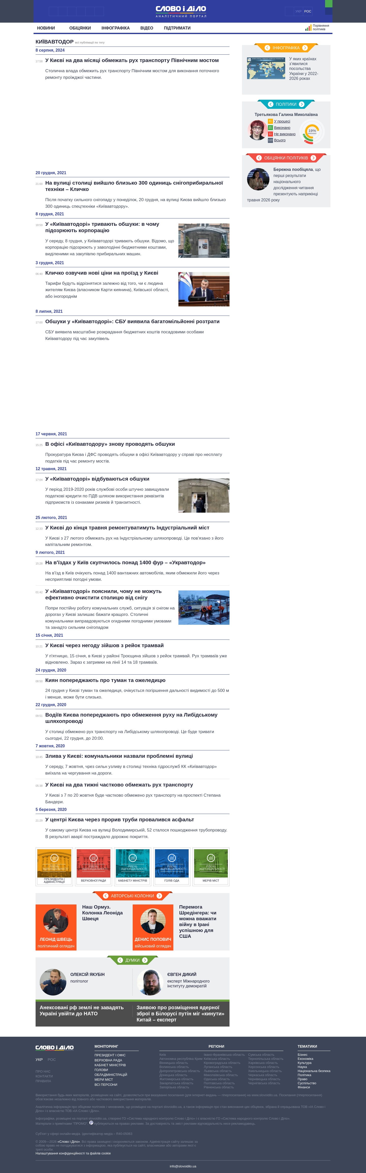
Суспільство (307, 1083)
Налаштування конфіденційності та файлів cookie (73, 1153)
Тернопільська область (265, 1059)
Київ (162, 1055)
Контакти (44, 1076)
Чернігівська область (264, 1083)
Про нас (43, 1071)
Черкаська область (262, 1075)
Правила (43, 1081)
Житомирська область (176, 1079)
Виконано (282, 128)
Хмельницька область (265, 1071)
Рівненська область (219, 1087)
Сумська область (261, 1055)
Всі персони (106, 1085)
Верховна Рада (108, 1060)
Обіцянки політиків (286, 158)
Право (302, 1079)
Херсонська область (263, 1067)
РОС (307, 11)
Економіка (305, 1059)
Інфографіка (116, 28)
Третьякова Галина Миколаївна (286, 114)
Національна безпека (314, 1071)
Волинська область (174, 1067)
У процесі (282, 121)
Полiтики (286, 104)
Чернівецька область (264, 1079)
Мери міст (104, 1079)
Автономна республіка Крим (181, 1059)
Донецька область (173, 1075)
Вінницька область (173, 1063)
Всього (279, 140)
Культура (304, 1063)
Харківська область (263, 1063)
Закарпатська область (176, 1083)
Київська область (217, 1059)
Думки (133, 960)
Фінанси (304, 1087)
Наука (302, 1067)
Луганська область (218, 1067)
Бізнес (302, 1055)
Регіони (216, 1046)
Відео (147, 28)
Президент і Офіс (110, 1055)
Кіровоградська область (222, 1063)
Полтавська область (219, 1083)
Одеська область (217, 1079)
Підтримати (177, 28)
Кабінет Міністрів (110, 1065)
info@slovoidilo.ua (183, 1166)
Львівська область (218, 1071)
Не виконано (284, 134)
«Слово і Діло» (68, 1142)
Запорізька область (174, 1087)
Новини (48, 28)
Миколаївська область (221, 1075)
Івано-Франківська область (224, 1055)
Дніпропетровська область (179, 1071)
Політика (304, 1075)
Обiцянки (80, 28)
